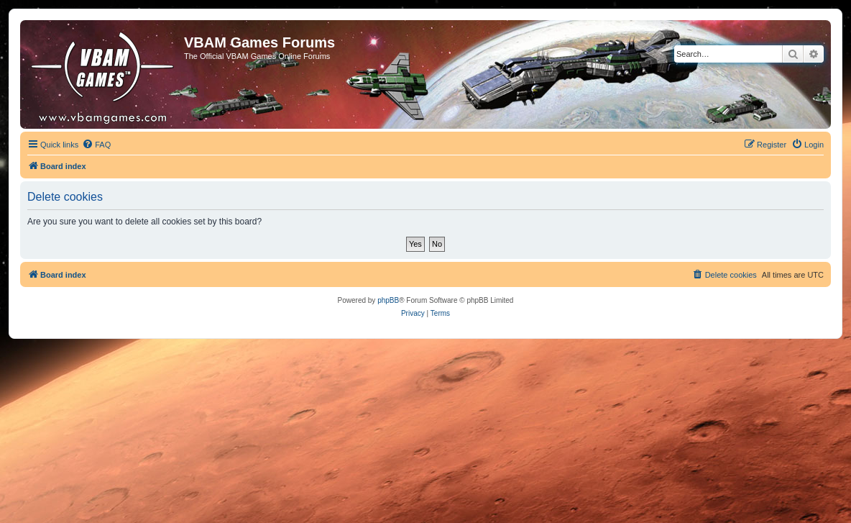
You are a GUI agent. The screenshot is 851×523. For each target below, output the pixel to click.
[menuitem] (96, 144)
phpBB (388, 300)
